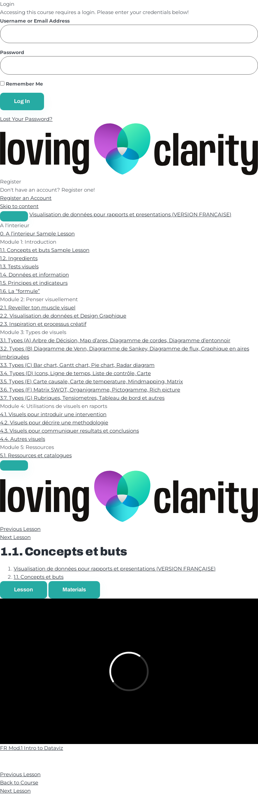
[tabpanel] (129, 671)
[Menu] (14, 465)
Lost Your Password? (26, 119)
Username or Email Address (35, 21)
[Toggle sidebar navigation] (14, 216)
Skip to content (19, 206)
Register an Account (26, 198)
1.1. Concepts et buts (38, 577)
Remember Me (21, 84)
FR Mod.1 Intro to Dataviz (31, 748)
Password (12, 52)
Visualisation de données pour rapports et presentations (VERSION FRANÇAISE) (130, 214)
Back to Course (19, 782)
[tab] (23, 590)
